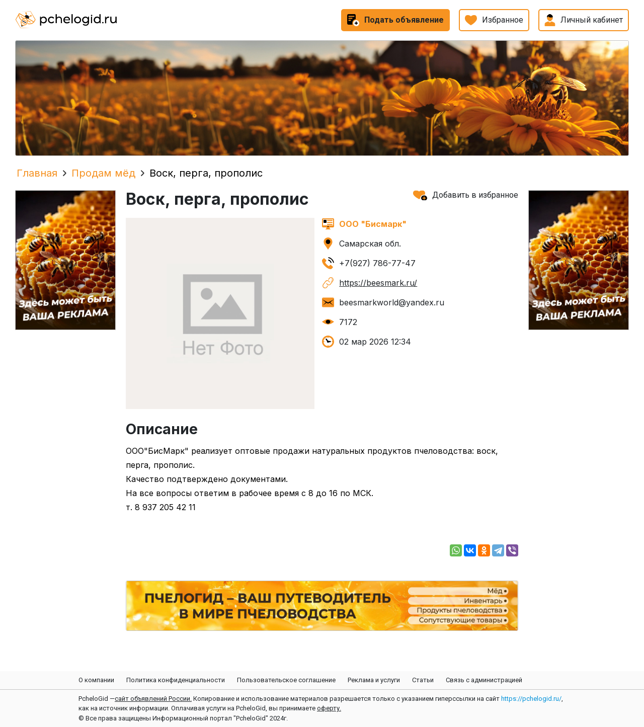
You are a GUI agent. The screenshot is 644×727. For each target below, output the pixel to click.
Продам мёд (103, 173)
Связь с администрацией (484, 680)
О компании (96, 680)
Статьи (423, 680)
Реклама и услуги (374, 680)
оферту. (329, 708)
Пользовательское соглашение (286, 680)
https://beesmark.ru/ (378, 283)
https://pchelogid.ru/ (531, 698)
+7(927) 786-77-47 (377, 263)
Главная (37, 173)
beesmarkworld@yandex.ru (391, 302)
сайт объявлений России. (153, 698)
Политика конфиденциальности (175, 680)
